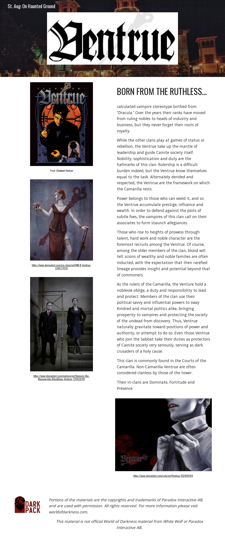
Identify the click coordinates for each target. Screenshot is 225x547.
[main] (61, 172)
